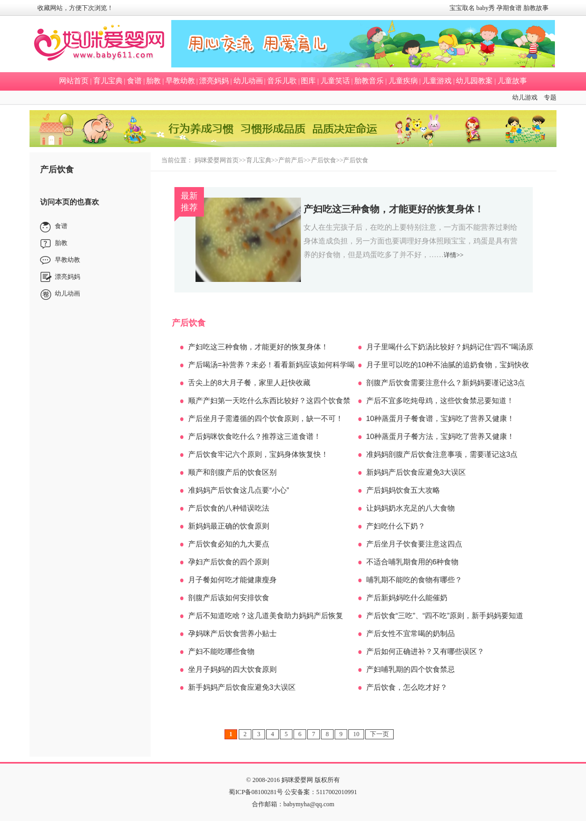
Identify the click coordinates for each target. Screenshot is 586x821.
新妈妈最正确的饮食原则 (228, 526)
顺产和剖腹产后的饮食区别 (232, 472)
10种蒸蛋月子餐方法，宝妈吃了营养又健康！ (440, 436)
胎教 (153, 81)
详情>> (454, 255)
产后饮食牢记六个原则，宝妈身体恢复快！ (258, 454)
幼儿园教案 (474, 81)
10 (356, 734)
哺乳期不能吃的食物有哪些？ (414, 579)
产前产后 (291, 160)
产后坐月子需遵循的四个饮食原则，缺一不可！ (265, 418)
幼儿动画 (248, 81)
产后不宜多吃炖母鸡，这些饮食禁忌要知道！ (440, 400)
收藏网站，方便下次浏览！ (75, 8)
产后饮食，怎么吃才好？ (406, 687)
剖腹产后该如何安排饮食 (228, 597)
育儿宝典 (108, 81)
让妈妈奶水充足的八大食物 (410, 508)
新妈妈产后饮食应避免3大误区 (416, 472)
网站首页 (74, 81)
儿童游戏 (437, 81)
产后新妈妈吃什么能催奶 (406, 597)
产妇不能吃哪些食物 (221, 651)
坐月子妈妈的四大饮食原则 (232, 669)
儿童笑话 (335, 81)
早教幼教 (180, 81)
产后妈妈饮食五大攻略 (403, 490)
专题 (550, 97)
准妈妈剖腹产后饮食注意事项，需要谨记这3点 (442, 454)
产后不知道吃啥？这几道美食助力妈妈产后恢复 (265, 615)
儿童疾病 (403, 81)
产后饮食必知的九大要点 (228, 544)
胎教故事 (536, 8)
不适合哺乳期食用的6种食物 (412, 562)
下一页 (379, 734)
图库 (308, 81)
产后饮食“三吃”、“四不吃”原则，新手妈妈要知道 (445, 615)
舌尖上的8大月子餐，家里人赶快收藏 (249, 382)
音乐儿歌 (282, 81)
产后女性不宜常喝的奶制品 (410, 633)
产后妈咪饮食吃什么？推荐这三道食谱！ (254, 436)
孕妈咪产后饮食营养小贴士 (232, 633)
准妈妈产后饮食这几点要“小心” (238, 490)
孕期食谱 (509, 8)
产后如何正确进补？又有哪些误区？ (425, 651)
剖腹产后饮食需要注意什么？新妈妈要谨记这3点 (445, 382)
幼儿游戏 (525, 97)
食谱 (134, 81)
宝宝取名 (462, 8)
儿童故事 (512, 81)
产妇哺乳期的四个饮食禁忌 (410, 669)
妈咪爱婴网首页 (216, 160)
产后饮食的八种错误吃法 (228, 508)
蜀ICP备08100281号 (256, 792)
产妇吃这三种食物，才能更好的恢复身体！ (394, 209)
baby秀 (485, 8)
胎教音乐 (369, 81)
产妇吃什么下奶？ (395, 526)
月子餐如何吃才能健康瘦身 (232, 579)
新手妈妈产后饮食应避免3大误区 (242, 687)
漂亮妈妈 (214, 81)
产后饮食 (323, 160)
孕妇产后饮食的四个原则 (228, 562)
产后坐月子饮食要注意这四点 (414, 544)
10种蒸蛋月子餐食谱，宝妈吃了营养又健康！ (440, 418)
